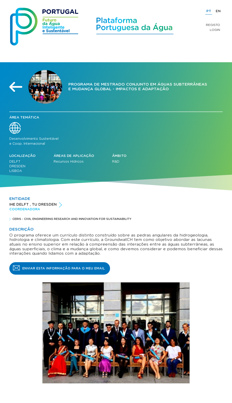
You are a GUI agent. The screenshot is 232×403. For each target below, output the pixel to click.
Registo (213, 24)
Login (215, 29)
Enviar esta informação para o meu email (63, 268)
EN (218, 11)
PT (208, 11)
